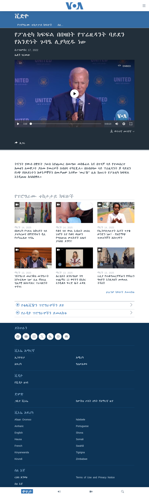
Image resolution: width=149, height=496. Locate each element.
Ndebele (80, 419)
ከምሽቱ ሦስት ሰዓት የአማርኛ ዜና (94, 401)
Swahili (80, 446)
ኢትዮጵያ (20, 357)
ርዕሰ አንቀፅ (21, 477)
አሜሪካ (80, 357)
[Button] (20, 143)
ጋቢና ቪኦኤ (21, 401)
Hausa (18, 439)
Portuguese (82, 426)
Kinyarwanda (22, 452)
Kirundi (18, 459)
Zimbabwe (81, 459)
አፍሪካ (18, 364)
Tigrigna (80, 452)
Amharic (19, 426)
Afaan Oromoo (23, 419)
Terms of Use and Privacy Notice (95, 477)
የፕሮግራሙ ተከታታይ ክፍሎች (34, 25)
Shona (79, 432)
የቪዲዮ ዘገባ (21, 382)
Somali (80, 439)
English (19, 432)
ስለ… (60, 25)
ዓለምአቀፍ (81, 364)
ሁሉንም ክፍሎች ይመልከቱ (120, 292)
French (18, 446)
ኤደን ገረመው (22, 55)
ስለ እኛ (19, 484)
